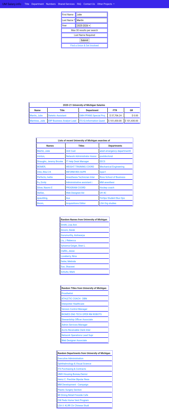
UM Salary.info (11, 4)
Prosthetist (67, 293)
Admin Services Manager (74, 324)
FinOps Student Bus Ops (112, 198)
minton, (41, 156)
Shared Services (66, 4)
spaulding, (42, 198)
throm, (40, 203)
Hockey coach (107, 187)
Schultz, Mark (68, 272)
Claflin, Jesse (68, 251)
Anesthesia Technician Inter (80, 177)
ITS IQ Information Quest (92, 120)
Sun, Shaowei (68, 266)
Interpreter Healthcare (73, 303)
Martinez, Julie (37, 120)
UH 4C (103, 192)
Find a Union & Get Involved (84, 45)
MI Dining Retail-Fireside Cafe (73, 395)
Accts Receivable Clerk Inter (76, 330)
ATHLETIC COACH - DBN (74, 298)
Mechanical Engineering (112, 166)
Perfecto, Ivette (45, 177)
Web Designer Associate (74, 340)
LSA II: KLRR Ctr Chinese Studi (73, 405)
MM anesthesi (107, 182)
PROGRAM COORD (75, 187)
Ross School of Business (112, 177)
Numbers (51, 4)
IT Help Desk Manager (77, 161)
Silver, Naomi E (44, 187)
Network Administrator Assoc (81, 156)
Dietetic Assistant (57, 115)
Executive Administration (70, 358)
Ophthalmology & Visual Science (74, 363)
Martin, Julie (36, 115)
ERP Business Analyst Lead (62, 120)
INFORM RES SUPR (76, 172)
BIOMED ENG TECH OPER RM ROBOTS (82, 314)
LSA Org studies (108, 203)
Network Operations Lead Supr (77, 335)
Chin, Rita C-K (44, 172)
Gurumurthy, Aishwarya (73, 235)
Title (27, 4)
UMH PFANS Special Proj (92, 115)
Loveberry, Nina (69, 256)
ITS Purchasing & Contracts (72, 369)
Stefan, (40, 192)
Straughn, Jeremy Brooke (50, 161)
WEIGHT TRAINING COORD (80, 166)
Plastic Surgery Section (70, 389)
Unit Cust (71, 151)
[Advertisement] (85, 80)
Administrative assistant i (79, 182)
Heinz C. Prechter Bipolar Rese (73, 379)
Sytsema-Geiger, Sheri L (73, 245)
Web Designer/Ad (75, 192)
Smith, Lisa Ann (69, 224)
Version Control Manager (74, 309)
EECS (102, 161)
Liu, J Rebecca (68, 240)
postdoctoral (106, 156)
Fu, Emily (41, 182)
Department (37, 4)
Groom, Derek (68, 230)
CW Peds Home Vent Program (73, 400)
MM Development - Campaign (73, 384)
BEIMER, (41, 166)
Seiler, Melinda (68, 261)
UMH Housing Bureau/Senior (73, 374)
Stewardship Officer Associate (77, 319)
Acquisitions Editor (76, 203)
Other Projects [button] (105, 4)
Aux (68, 198)
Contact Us (89, 4)
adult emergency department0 (115, 151)
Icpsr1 (103, 172)
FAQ (79, 4)
